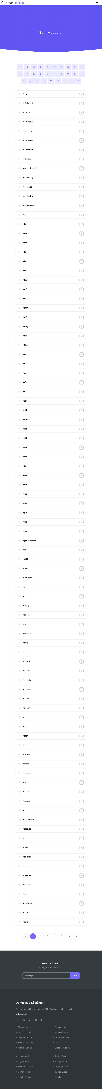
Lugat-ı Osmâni (23, 1077)
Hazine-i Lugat (23, 1032)
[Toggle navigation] (96, 2)
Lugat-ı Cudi (59, 1042)
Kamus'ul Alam (60, 1032)
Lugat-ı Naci (22, 1056)
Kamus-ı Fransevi (24, 1042)
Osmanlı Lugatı (23, 1072)
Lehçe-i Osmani (60, 1037)
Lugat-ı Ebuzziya (61, 1048)
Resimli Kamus (59, 1056)
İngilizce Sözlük (24, 1037)
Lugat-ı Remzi (23, 1061)
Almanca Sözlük (24, 1027)
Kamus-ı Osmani (24, 1048)
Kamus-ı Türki (59, 1027)
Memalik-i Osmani (25, 1066)
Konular (56, 1077)
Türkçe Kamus (60, 1061)
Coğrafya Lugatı (60, 1066)
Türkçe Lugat (59, 1072)
